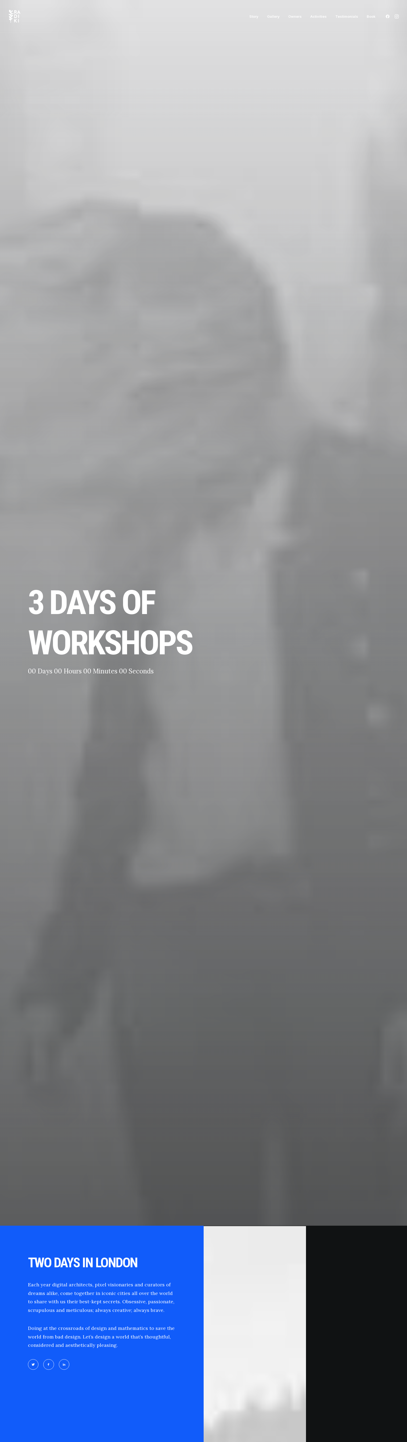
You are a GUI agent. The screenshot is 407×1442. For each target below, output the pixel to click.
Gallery (273, 16)
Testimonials (346, 16)
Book (371, 16)
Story (253, 16)
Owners (295, 16)
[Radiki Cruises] (15, 16)
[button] (388, 16)
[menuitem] (254, 16)
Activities (318, 16)
